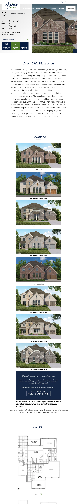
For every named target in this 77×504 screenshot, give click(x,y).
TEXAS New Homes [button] (27, 8)
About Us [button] (53, 8)
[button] (72, 27)
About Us (26, 475)
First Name (8, 402)
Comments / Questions (11, 434)
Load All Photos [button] (38, 367)
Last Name (8, 410)
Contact (10, 476)
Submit (67, 451)
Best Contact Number (11, 426)
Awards (52, 2)
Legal (22, 476)
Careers (57, 2)
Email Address (9, 418)
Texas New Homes (7, 475)
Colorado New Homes (18, 475)
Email (40, 489)
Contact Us (71, 8)
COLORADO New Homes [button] (42, 8)
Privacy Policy (16, 476)
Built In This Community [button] (8, 39)
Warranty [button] (61, 8)
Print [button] (17, 250)
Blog (62, 2)
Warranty (32, 475)
